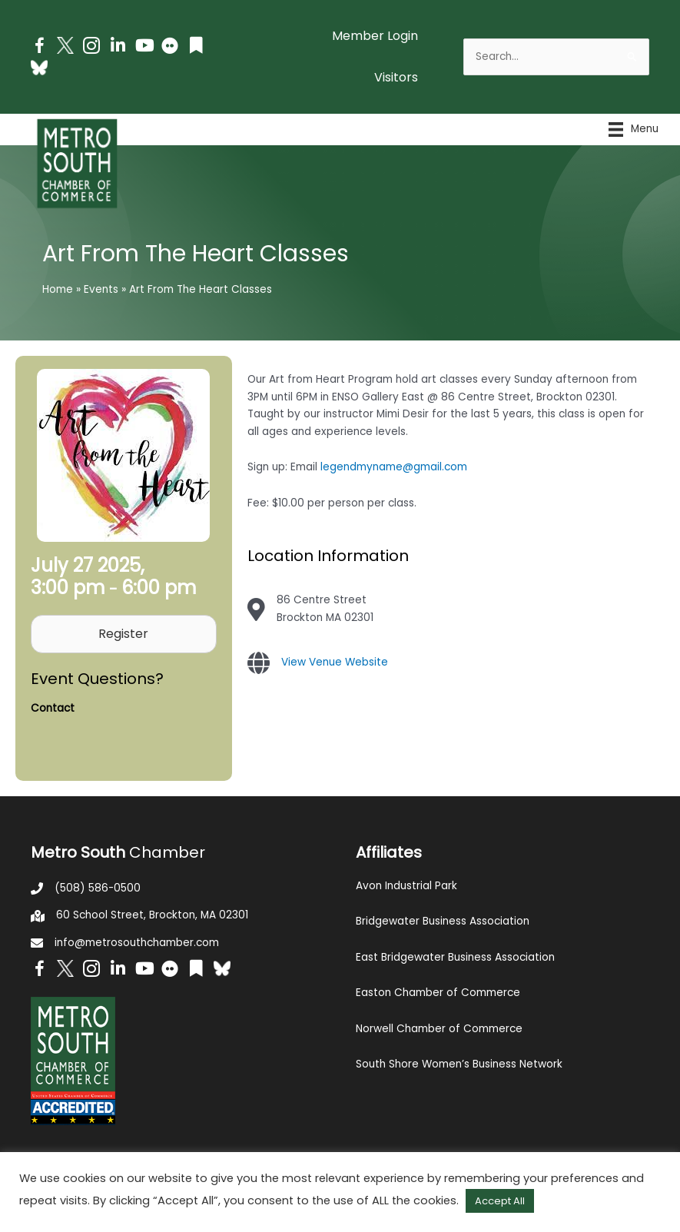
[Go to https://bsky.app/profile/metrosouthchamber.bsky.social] (39, 67)
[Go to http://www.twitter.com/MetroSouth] (65, 45)
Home (57, 289)
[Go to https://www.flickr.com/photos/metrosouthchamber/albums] (169, 48)
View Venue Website (334, 662)
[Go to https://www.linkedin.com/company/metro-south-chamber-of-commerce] (117, 47)
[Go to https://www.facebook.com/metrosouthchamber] (39, 48)
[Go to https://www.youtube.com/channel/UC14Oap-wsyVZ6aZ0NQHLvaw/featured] (143, 47)
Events (101, 289)
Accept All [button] (500, 1201)
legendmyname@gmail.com (393, 467)
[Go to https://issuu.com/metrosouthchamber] (195, 47)
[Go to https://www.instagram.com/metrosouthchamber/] (91, 48)
